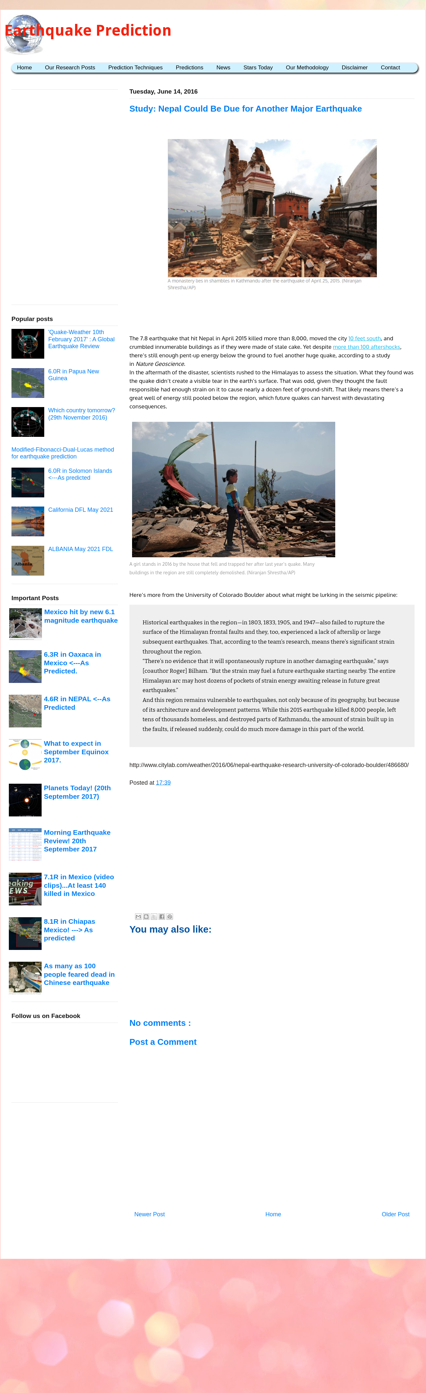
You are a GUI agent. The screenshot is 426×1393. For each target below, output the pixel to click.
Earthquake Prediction (88, 30)
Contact (390, 67)
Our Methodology (307, 67)
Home (24, 67)
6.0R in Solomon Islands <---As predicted (80, 474)
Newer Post (149, 1214)
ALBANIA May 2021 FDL (80, 549)
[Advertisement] (272, 314)
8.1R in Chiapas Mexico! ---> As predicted (69, 930)
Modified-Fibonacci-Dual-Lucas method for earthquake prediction (62, 453)
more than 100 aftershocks (366, 346)
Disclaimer (355, 67)
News (224, 67)
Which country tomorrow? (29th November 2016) (81, 414)
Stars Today (258, 67)
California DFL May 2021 (80, 510)
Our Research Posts (70, 67)
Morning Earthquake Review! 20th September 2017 (77, 841)
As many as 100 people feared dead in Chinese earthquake (79, 974)
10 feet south (364, 338)
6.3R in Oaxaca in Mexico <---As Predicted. (72, 663)
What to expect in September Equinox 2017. (76, 752)
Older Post (396, 1214)
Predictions (189, 67)
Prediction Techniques (135, 67)
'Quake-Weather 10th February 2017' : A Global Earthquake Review (81, 339)
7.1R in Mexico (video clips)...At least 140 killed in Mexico (79, 885)
